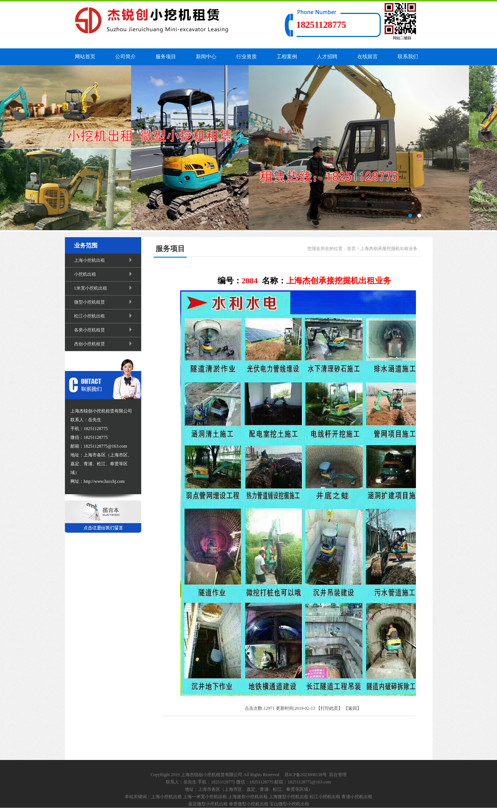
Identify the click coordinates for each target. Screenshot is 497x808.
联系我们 (408, 56)
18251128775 (321, 25)
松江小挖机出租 (104, 316)
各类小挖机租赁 (104, 330)
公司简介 (125, 56)
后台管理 (338, 774)
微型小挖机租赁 (104, 302)
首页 (351, 248)
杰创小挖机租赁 (104, 343)
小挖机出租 (104, 274)
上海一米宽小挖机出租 (205, 796)
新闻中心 (206, 56)
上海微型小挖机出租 (288, 796)
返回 (352, 708)
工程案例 (287, 56)
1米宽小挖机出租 (104, 288)
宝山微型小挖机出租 (289, 804)
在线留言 (367, 56)
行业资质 (246, 56)
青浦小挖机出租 (356, 796)
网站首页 (85, 56)
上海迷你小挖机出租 (248, 796)
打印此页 (329, 708)
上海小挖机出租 (104, 260)
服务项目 (166, 56)
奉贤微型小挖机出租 (248, 804)
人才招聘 (327, 56)
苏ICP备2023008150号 (306, 774)
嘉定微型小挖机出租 (208, 804)
